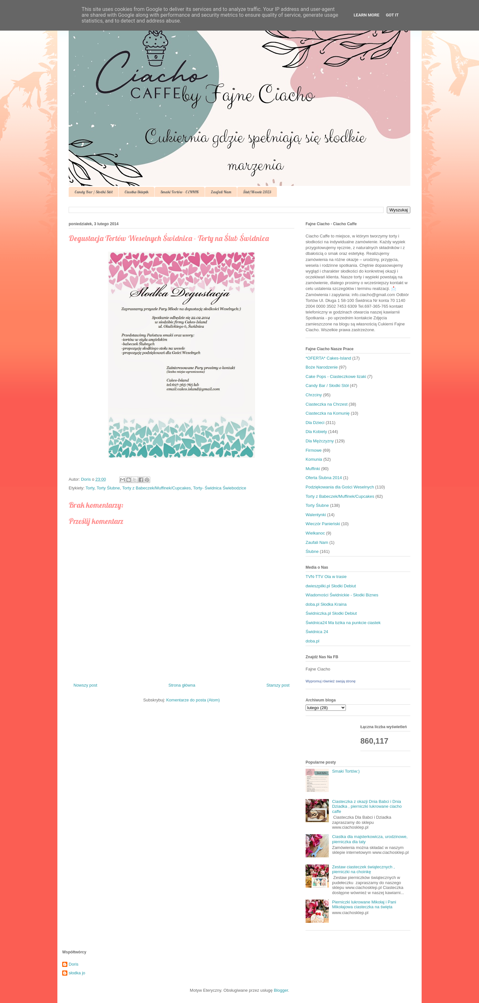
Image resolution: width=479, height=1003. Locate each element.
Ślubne (312, 551)
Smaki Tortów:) (346, 771)
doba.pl (312, 641)
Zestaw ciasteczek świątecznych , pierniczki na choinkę (363, 869)
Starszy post (277, 685)
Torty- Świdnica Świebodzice (219, 488)
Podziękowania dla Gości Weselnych (340, 487)
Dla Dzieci (315, 422)
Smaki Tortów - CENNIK (180, 191)
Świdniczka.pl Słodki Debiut (331, 613)
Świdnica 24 (317, 631)
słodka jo (77, 972)
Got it (392, 15)
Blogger (281, 990)
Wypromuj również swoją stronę (331, 681)
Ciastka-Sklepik (136, 191)
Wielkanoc (315, 533)
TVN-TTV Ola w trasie (326, 576)
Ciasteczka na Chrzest (326, 404)
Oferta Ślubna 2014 (324, 477)
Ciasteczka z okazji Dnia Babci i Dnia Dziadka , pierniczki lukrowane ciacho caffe (367, 806)
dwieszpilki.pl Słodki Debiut (331, 585)
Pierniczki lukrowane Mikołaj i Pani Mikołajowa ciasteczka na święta (364, 905)
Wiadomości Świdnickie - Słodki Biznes (342, 595)
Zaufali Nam (221, 191)
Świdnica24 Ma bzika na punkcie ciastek (343, 622)
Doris (73, 964)
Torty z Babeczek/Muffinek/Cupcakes (156, 488)
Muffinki (313, 468)
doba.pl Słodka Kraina (326, 604)
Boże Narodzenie (322, 367)
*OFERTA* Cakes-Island (328, 358)
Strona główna (182, 685)
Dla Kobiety (316, 431)
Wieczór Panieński (323, 523)
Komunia (314, 459)
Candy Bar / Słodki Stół (93, 191)
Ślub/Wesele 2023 (257, 191)
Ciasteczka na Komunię (328, 413)
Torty (90, 488)
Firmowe (314, 450)
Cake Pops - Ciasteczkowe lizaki (336, 376)
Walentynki (316, 514)
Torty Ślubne (108, 488)
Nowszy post (85, 685)
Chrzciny (314, 394)
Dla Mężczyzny (320, 441)
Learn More (366, 15)
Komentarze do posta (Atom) (193, 700)
